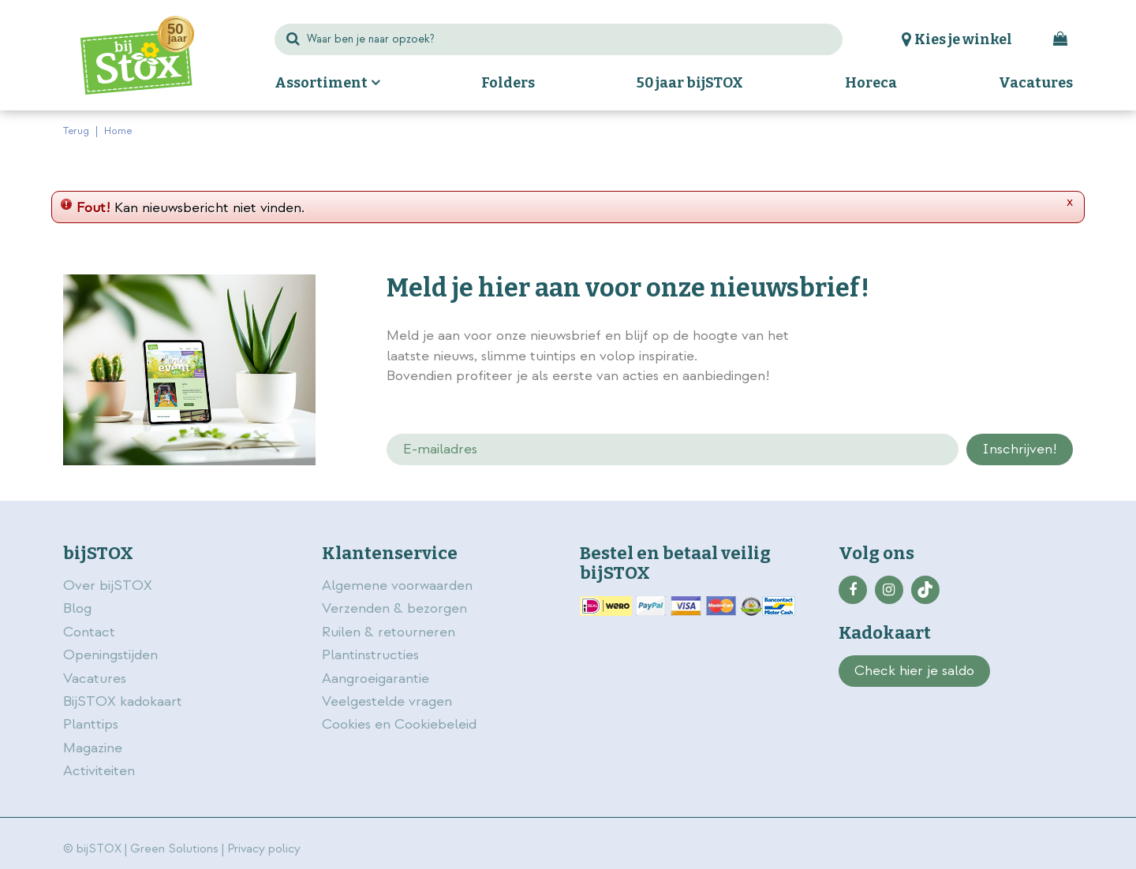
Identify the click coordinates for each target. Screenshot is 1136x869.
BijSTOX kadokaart (122, 701)
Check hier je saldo (914, 670)
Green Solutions (174, 848)
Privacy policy (264, 848)
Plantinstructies (370, 655)
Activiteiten (99, 771)
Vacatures (94, 678)
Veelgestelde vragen (387, 701)
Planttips (90, 724)
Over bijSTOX (107, 585)
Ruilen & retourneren (388, 632)
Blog (77, 608)
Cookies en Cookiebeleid (399, 724)
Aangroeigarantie (375, 678)
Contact (89, 632)
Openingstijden (110, 655)
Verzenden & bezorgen (394, 608)
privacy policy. (984, 337)
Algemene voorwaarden (399, 585)
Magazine (92, 748)
